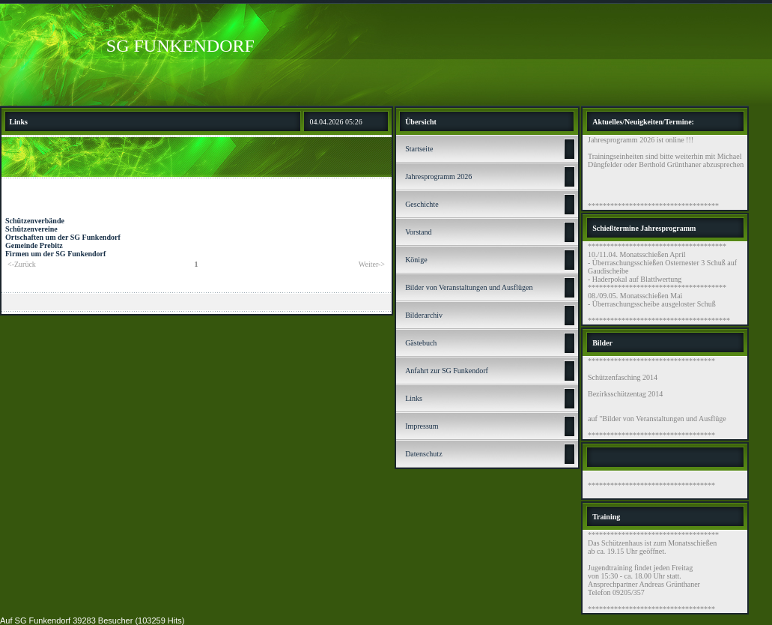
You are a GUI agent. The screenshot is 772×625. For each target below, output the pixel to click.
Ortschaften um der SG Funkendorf (63, 237)
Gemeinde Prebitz (34, 245)
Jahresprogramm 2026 (438, 176)
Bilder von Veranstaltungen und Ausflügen (468, 287)
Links (413, 398)
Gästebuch (421, 343)
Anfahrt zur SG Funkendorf (446, 370)
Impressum (421, 426)
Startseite (419, 149)
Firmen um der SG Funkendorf (55, 254)
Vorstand (418, 232)
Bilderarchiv (424, 315)
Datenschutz (423, 454)
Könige (416, 260)
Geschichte (421, 204)
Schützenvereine (31, 229)
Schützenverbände (34, 221)
